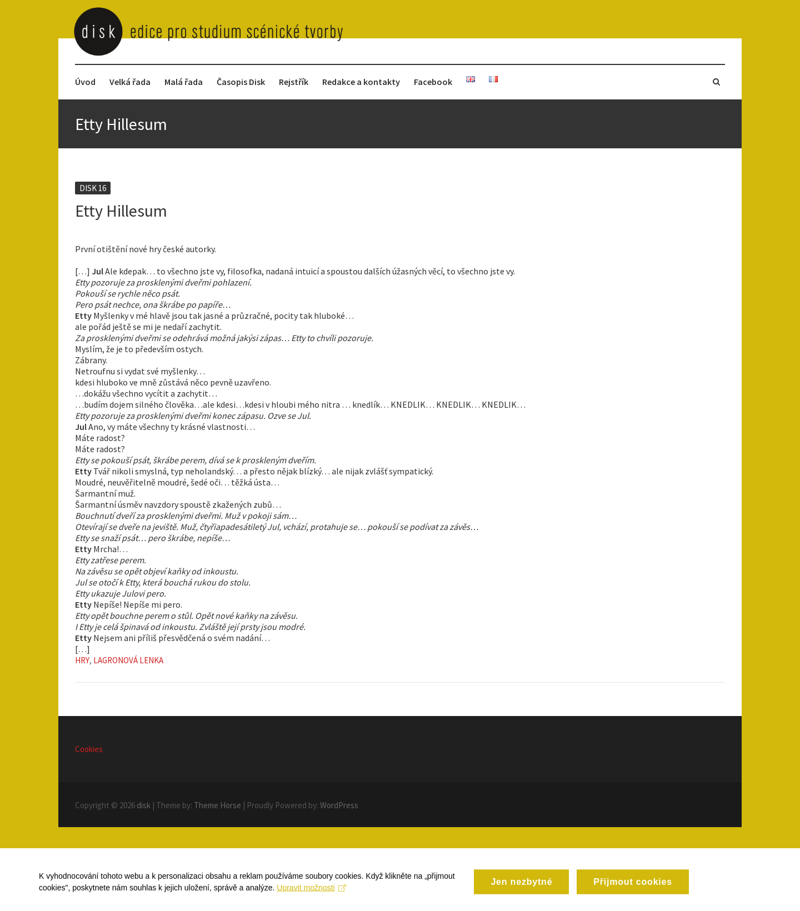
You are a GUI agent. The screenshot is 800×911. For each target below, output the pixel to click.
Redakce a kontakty (361, 81)
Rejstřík (293, 81)
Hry (82, 660)
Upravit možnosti (311, 893)
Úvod (85, 81)
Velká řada (130, 81)
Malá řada (183, 81)
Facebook (433, 81)
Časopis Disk (241, 81)
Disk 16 (92, 188)
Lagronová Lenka (128, 660)
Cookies (89, 749)
